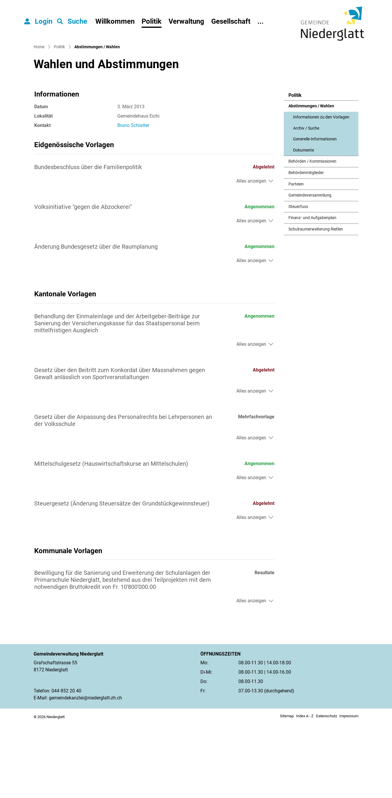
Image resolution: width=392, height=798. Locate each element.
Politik (151, 21)
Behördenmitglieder (306, 247)
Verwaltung (186, 21)
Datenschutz (326, 790)
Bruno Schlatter (133, 200)
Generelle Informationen (315, 213)
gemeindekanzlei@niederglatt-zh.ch (85, 772)
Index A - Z (305, 790)
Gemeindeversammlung (309, 269)
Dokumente (303, 224)
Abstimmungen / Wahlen (311, 182)
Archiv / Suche (306, 202)
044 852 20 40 (66, 765)
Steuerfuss (298, 281)
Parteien (296, 258)
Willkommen (115, 21)
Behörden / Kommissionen (312, 236)
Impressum (348, 790)
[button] (72, 21)
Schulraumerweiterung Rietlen (315, 303)
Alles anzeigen (251, 255)
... (260, 21)
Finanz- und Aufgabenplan (312, 292)
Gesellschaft (230, 21)
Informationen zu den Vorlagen (321, 191)
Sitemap (287, 790)
